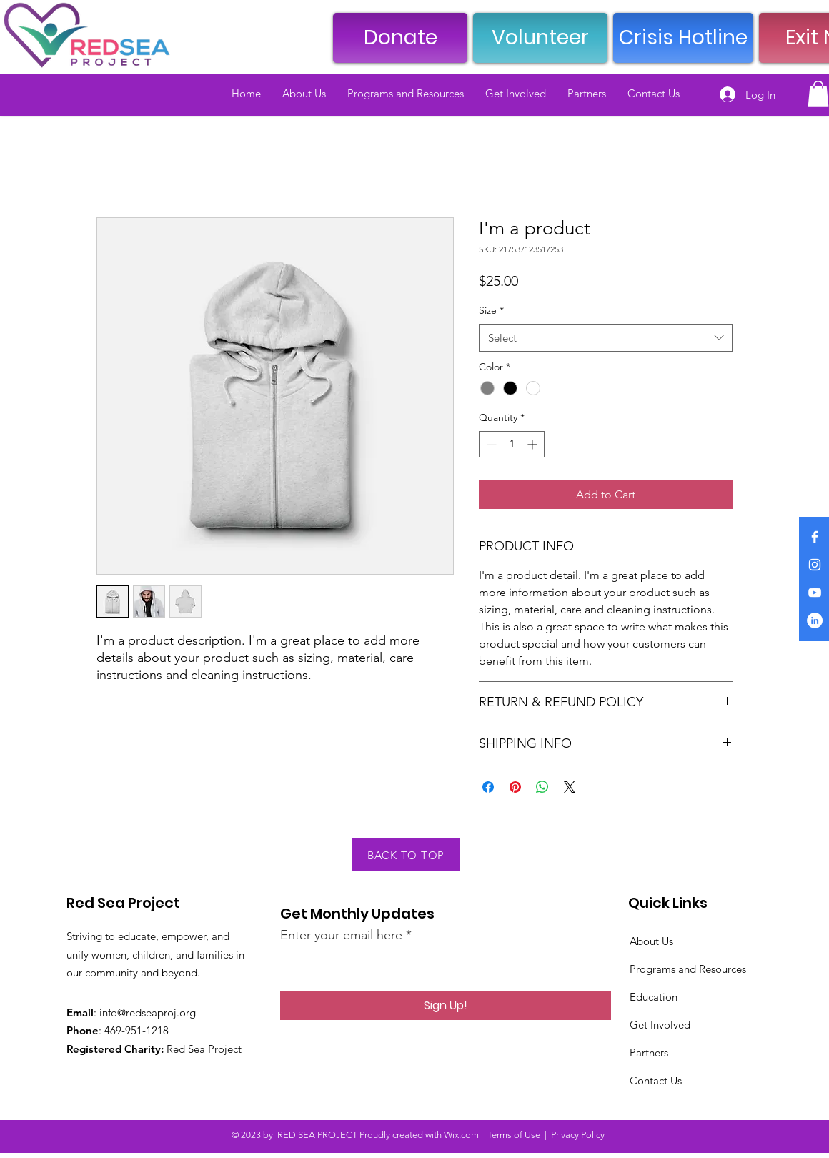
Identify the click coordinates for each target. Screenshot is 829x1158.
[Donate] (400, 38)
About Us (651, 941)
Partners (649, 1052)
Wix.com (461, 1134)
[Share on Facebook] (488, 787)
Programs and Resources (688, 969)
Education (653, 997)
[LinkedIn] (815, 620)
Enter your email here (341, 935)
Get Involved (660, 1024)
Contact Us (656, 1080)
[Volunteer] (540, 38)
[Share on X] (569, 787)
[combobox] (606, 338)
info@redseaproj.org (147, 1012)
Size (491, 310)
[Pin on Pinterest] (515, 787)
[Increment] (533, 444)
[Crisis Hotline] (683, 38)
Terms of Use (513, 1134)
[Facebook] (815, 537)
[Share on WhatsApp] (542, 787)
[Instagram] (815, 565)
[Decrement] (490, 444)
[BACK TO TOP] (406, 854)
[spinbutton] (512, 444)
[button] (818, 94)
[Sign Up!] (445, 1005)
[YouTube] (815, 592)
